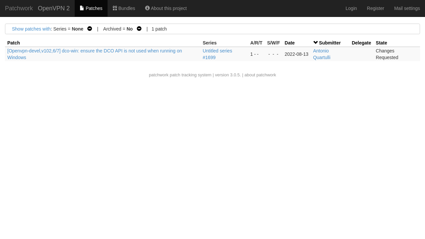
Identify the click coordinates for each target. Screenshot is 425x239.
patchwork (158, 74)
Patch (13, 42)
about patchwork (260, 74)
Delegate (361, 42)
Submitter (330, 42)
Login (351, 8)
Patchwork (19, 8)
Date (290, 42)
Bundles (124, 8)
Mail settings (407, 8)
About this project (166, 8)
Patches (91, 8)
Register (375, 8)
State (381, 42)
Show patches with (31, 29)
